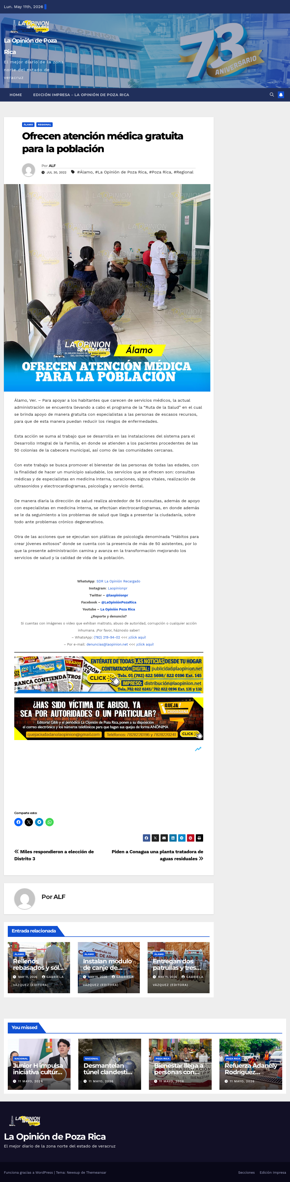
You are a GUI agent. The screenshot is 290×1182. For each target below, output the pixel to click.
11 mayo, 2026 (30, 1081)
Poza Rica (162, 1058)
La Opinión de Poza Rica (55, 1136)
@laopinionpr (117, 595)
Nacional (21, 1058)
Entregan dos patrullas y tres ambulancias (174, 967)
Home (16, 94)
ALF (52, 165)
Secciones (246, 1172)
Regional (44, 124)
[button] (272, 94)
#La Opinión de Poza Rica (121, 172)
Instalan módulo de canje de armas (107, 967)
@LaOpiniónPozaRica (118, 602)
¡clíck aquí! (137, 637)
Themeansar (96, 1172)
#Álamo (85, 172)
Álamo (28, 124)
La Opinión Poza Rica (117, 609)
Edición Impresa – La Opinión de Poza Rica (81, 94)
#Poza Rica (160, 172)
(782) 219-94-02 (107, 637)
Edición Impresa (273, 1172)
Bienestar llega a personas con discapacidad (178, 1072)
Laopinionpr (118, 588)
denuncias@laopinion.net (107, 644)
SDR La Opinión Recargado (118, 581)
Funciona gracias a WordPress (29, 1172)
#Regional (184, 172)
